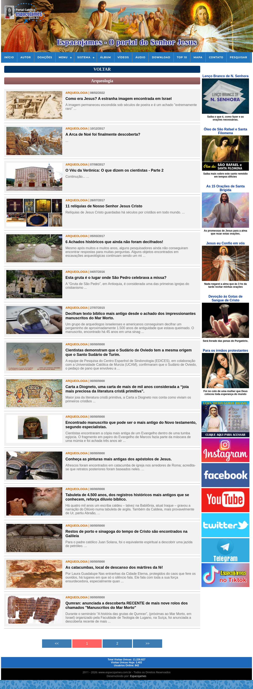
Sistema (83, 57)
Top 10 (182, 57)
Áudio (140, 57)
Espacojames (138, 676)
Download (161, 57)
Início (9, 57)
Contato (216, 57)
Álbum (105, 57)
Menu (63, 57)
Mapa (197, 57)
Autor (25, 57)
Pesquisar (238, 57)
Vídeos (123, 57)
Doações (44, 57)
